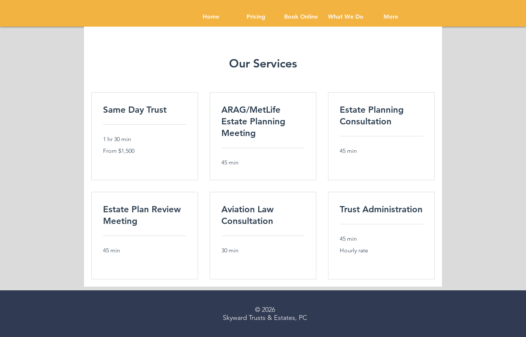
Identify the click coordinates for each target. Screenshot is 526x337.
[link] (144, 110)
